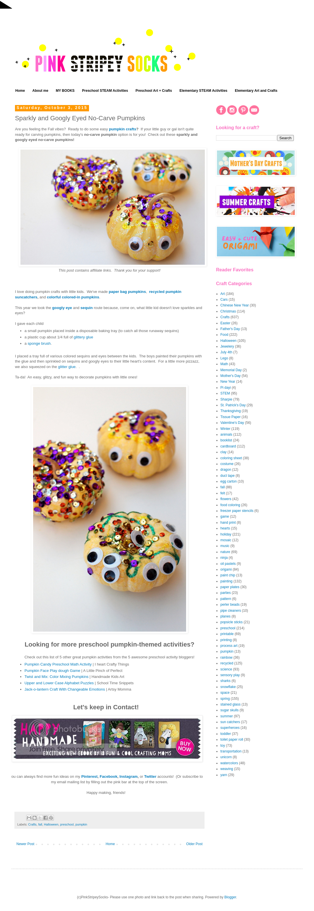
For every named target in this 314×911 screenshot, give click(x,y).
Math (224, 364)
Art (222, 294)
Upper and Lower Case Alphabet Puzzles (59, 683)
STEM (225, 393)
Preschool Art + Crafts (153, 91)
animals (226, 434)
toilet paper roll (231, 739)
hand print (228, 523)
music (224, 546)
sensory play (230, 675)
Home (20, 91)
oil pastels (228, 564)
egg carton (228, 481)
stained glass (230, 704)
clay (223, 452)
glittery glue (83, 337)
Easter (225, 323)
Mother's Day (230, 376)
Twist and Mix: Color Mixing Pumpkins (56, 676)
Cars (224, 300)
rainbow (226, 657)
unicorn (226, 757)
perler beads (230, 605)
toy (222, 746)
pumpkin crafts (122, 129)
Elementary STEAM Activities (203, 91)
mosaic (225, 540)
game (224, 516)
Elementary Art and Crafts (256, 91)
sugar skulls (229, 710)
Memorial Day (231, 370)
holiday (225, 534)
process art (228, 646)
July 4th (226, 352)
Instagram (129, 776)
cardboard (228, 446)
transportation (230, 751)
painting (226, 581)
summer (226, 716)
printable (227, 634)
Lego (224, 358)
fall (40, 824)
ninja (224, 558)
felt (222, 493)
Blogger (230, 897)
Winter (225, 429)
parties (225, 593)
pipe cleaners (230, 611)
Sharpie (226, 399)
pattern (225, 599)
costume (226, 464)
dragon (225, 470)
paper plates (229, 587)
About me (40, 91)
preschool (67, 824)
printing (226, 640)
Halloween (51, 824)
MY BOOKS (65, 91)
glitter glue (67, 367)
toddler (225, 734)
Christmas (228, 311)
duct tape (227, 476)
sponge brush (39, 343)
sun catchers (230, 722)
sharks (225, 681)
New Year (227, 382)
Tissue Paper (230, 417)
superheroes (230, 728)
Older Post (194, 844)
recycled (226, 663)
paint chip (227, 575)
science (226, 669)
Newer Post (25, 844)
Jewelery (227, 346)
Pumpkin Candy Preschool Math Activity (58, 664)
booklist (226, 440)
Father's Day (230, 329)
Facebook (109, 776)
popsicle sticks (231, 622)
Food (224, 335)
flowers (225, 499)
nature (225, 552)
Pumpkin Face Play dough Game (52, 670)
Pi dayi (225, 388)
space (225, 693)
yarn (223, 775)
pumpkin (81, 824)
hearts (225, 528)
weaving (226, 769)
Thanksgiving (230, 411)
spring (225, 699)
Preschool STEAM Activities (105, 91)
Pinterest (89, 776)
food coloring (230, 505)
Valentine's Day (232, 423)
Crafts (32, 824)
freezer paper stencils (237, 511)
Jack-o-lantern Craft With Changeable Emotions (64, 689)
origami (226, 569)
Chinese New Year (234, 305)
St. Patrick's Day (233, 405)
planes (225, 616)
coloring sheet (231, 458)
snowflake (228, 687)
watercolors (229, 763)
